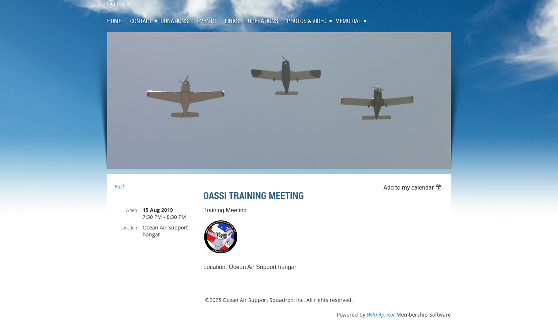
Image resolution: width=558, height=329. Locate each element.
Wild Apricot (381, 314)
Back (119, 186)
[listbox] (413, 187)
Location (128, 228)
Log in (124, 3)
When (131, 210)
